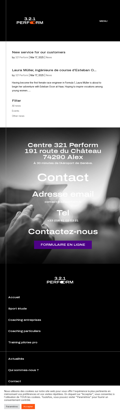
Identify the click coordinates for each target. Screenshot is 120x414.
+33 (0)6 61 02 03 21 (63, 220)
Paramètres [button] (12, 406)
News (49, 57)
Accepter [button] (28, 406)
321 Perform (21, 57)
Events (15, 110)
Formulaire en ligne (63, 244)
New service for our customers (38, 52)
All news (16, 105)
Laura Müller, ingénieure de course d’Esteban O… (54, 70)
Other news (18, 115)
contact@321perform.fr (63, 201)
